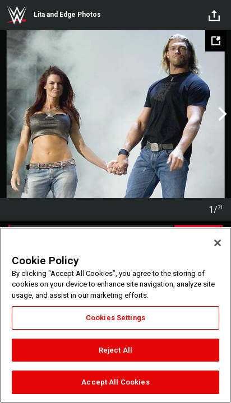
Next (221, 114)
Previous (10, 114)
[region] (115, 315)
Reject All (115, 350)
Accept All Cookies (115, 382)
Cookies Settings (115, 317)
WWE (17, 15)
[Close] (217, 243)
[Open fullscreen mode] (216, 40)
